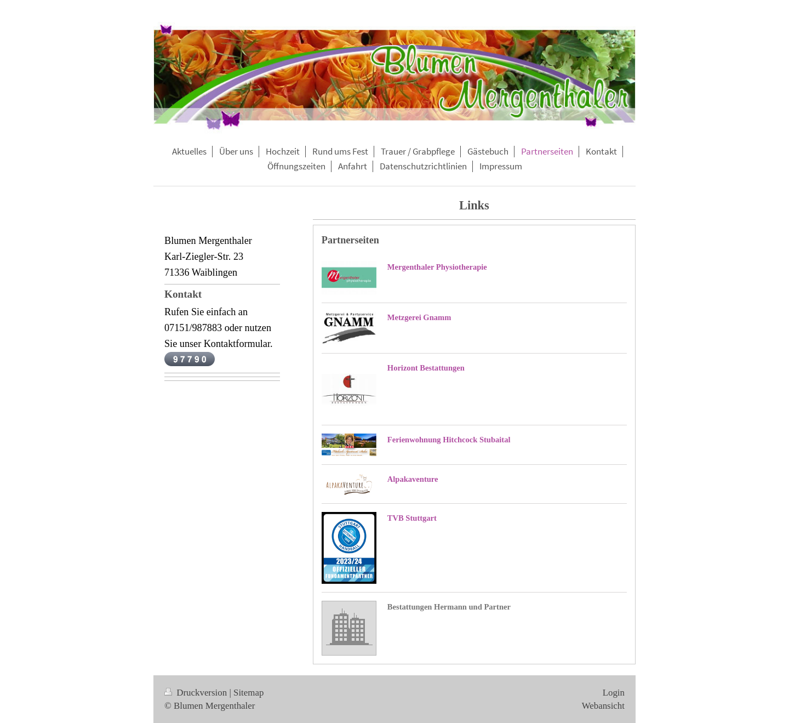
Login (614, 692)
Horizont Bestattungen (426, 367)
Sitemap (248, 692)
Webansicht (603, 706)
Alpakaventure (412, 479)
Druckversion (196, 692)
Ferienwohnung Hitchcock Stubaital (449, 439)
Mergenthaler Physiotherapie (437, 267)
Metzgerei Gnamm (419, 317)
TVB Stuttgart (412, 518)
